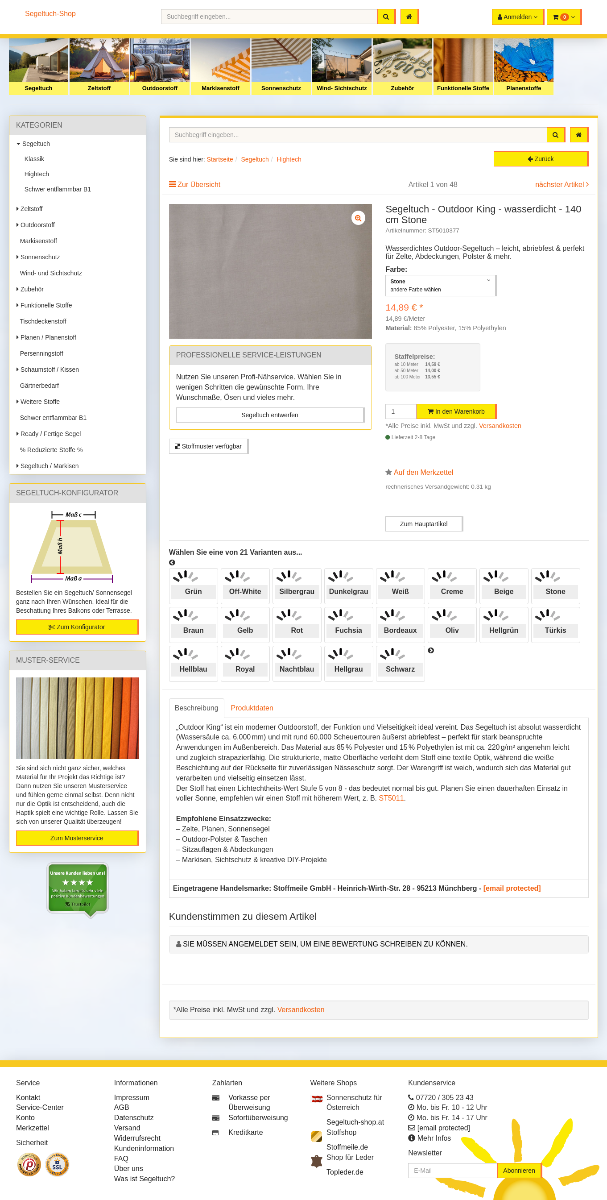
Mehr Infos (434, 1138)
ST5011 (391, 798)
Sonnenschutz (281, 88)
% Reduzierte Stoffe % (50, 449)
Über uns (128, 1168)
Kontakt (28, 1097)
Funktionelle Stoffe (463, 88)
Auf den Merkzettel (423, 472)
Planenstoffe (523, 88)
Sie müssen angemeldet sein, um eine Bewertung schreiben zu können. (325, 944)
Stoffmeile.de (347, 1147)
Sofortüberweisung (258, 1117)
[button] (564, 17)
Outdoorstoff (160, 88)
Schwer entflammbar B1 (56, 189)
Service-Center (40, 1107)
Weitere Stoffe (38, 401)
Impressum (131, 1097)
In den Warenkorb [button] (456, 411)
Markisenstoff (220, 88)
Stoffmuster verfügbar (208, 446)
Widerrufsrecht (137, 1138)
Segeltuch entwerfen (269, 415)
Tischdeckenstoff (41, 321)
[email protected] (512, 888)
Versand (127, 1128)
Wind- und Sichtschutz (49, 273)
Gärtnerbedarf (38, 385)
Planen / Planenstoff (46, 337)
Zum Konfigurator (77, 627)
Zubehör (402, 88)
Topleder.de (344, 1172)
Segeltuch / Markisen (48, 465)
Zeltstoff (99, 88)
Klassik (32, 158)
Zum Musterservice (76, 838)
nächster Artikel (560, 184)
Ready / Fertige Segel (49, 433)
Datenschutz (134, 1117)
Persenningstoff (40, 353)
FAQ (121, 1159)
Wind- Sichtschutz (342, 88)
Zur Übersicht (199, 184)
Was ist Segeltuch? (144, 1179)
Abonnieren (519, 1170)
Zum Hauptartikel (424, 523)
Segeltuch (38, 88)
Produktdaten (252, 708)
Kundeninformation (144, 1148)
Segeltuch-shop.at (355, 1122)
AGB (121, 1107)
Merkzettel (32, 1128)
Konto (25, 1117)
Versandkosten (500, 425)
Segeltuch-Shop (50, 13)
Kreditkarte (245, 1132)
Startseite (220, 159)
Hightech (35, 174)
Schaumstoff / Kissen (48, 369)
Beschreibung (197, 708)
